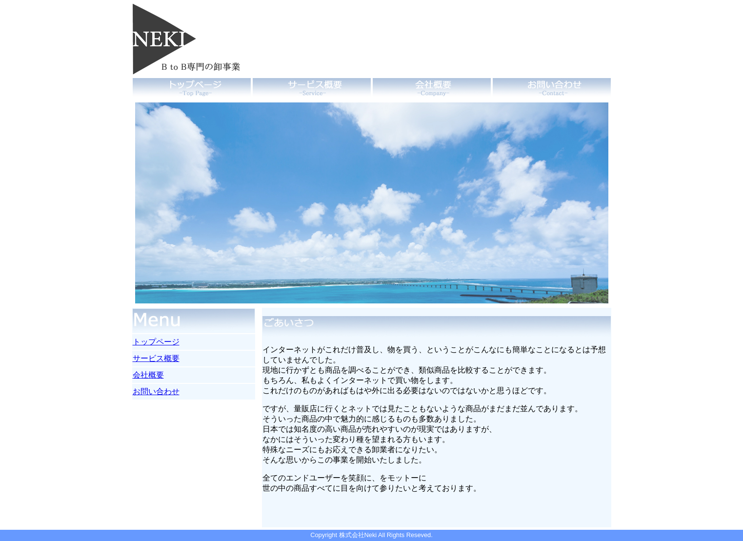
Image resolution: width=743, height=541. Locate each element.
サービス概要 (156, 358)
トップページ (156, 342)
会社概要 (148, 375)
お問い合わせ (156, 391)
